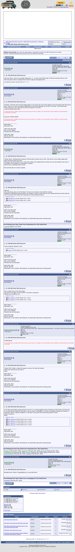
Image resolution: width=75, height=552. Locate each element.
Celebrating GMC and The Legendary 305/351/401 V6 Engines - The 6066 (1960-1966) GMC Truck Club (31, 542)
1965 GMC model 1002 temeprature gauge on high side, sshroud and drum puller (16, 527)
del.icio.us (25, 489)
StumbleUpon (42, 489)
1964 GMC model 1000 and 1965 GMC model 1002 (16, 523)
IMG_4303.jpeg (11, 422)
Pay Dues (49, 7)
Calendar (67, 46)
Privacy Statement (66, 542)
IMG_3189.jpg (11, 299)
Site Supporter (64, 7)
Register (28, 46)
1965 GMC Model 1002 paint (11, 519)
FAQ (46, 46)
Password (50, 44)
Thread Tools (66, 60)
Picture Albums (38, 46)
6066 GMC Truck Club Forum (30, 41)
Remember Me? (66, 42)
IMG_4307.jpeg (11, 424)
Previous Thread (34, 493)
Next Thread (42, 493)
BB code (6, 504)
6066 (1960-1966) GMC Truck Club (14, 41)
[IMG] (5, 506)
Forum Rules (7, 510)
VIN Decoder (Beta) (56, 46)
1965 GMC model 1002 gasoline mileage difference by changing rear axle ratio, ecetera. (16, 534)
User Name (51, 41)
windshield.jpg (11, 198)
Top (72, 542)
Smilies (5, 505)
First (58, 57)
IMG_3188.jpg (11, 297)
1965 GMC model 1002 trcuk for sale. (13, 530)
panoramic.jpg (11, 200)
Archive (59, 542)
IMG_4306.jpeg (11, 421)
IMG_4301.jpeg (11, 419)
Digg (7, 489)
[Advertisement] (37, 25)
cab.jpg (9, 250)
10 (67, 57)
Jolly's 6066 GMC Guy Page (14, 46)
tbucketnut (8, 94)
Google (57, 489)
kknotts (45, 452)
